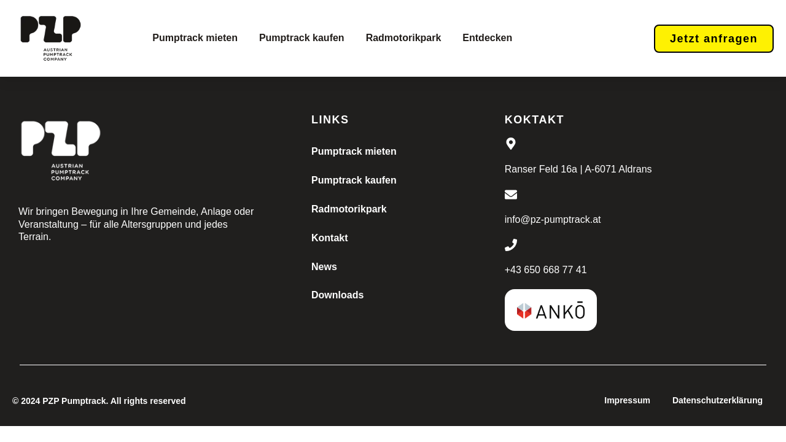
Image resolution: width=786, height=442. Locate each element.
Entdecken (487, 38)
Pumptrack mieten (195, 38)
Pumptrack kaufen (301, 38)
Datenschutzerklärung (717, 400)
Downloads (337, 295)
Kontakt (329, 238)
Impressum (627, 400)
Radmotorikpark (404, 38)
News (324, 267)
